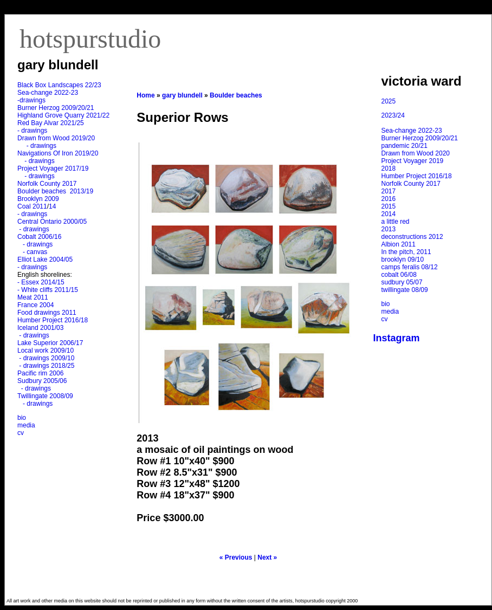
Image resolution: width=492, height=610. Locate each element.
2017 (388, 191)
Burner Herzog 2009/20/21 (55, 108)
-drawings (31, 100)
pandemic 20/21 (404, 146)
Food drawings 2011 (46, 312)
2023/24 (393, 115)
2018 (388, 168)
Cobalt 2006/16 (39, 237)
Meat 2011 (32, 297)
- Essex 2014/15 (40, 282)
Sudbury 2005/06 (42, 381)
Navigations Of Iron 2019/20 (58, 153)
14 (52, 206)
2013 (388, 229)
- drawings (32, 130)
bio (21, 417)
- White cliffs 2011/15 (47, 290)
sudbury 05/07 (402, 282)
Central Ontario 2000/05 (52, 221)
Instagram (396, 338)
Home (145, 95)
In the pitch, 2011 (406, 252)
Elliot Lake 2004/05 (45, 259)
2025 (388, 101)
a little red (395, 221)
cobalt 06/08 (399, 274)
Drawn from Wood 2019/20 (56, 138)
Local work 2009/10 (45, 350)
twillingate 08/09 (404, 290)
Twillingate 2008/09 (45, 396)
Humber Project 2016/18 (52, 320)
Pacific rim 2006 (40, 373)
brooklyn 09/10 (402, 259)
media (26, 425)
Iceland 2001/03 (40, 328)
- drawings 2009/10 (46, 358)
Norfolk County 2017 (46, 183)
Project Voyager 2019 (412, 161)
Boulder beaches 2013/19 (55, 191)
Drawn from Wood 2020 (415, 153)
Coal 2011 (32, 206)
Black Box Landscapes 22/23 (59, 85)
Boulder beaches (236, 95)
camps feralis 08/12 (409, 267)
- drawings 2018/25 (45, 365)
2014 (388, 214)
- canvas (33, 252)
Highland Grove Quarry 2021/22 (64, 115)
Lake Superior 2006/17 (50, 343)
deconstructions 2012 (412, 237)
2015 (388, 206)
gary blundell (182, 95)
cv (20, 433)
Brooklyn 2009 (38, 199)
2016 (388, 199)
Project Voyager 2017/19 (52, 168)
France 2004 (35, 305)
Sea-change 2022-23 (47, 92)
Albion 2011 (398, 244)
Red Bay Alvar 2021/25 (50, 123)
